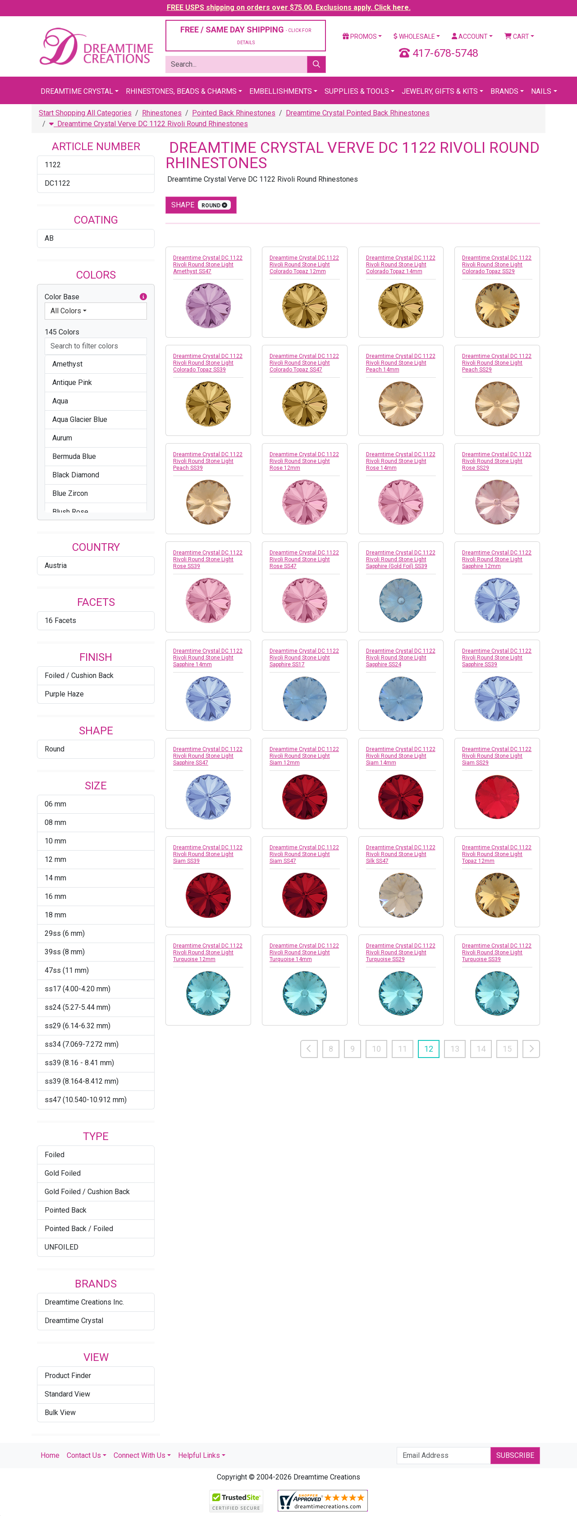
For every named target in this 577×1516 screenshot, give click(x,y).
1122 (53, 164)
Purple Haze (64, 694)
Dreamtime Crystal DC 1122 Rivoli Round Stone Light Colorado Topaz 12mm (304, 265)
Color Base (96, 297)
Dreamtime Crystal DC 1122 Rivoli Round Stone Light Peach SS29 (496, 363)
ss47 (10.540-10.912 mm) (86, 1099)
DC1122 (57, 183)
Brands (504, 91)
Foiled (54, 1154)
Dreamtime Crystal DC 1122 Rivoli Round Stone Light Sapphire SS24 (400, 658)
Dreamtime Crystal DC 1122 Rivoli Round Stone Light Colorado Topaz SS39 (208, 363)
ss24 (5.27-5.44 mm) (77, 1007)
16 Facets (60, 620)
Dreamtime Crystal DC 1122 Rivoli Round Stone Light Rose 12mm (304, 461)
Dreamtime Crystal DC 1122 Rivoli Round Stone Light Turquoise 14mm (304, 952)
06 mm (55, 804)
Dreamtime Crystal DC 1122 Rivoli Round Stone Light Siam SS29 (496, 756)
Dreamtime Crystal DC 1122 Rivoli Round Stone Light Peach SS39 (208, 461)
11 (402, 1048)
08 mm (55, 822)
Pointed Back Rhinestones (233, 113)
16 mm (55, 896)
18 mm (55, 915)
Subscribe (515, 1455)
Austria (56, 565)
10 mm (55, 841)
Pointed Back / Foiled (79, 1228)
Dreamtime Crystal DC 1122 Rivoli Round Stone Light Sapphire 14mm (208, 658)
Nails (541, 91)
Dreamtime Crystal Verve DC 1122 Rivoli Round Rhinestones (148, 123)
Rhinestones (162, 113)
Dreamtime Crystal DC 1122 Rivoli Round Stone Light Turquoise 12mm (208, 952)
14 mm (55, 878)
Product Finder (68, 1375)
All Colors (65, 311)
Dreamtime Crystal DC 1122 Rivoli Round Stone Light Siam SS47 (304, 854)
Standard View (67, 1394)
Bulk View (60, 1412)
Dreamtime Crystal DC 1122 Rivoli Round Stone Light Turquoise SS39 (496, 952)
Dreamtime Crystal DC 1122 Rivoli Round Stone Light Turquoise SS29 (400, 952)
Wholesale (414, 36)
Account (470, 36)
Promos (360, 36)
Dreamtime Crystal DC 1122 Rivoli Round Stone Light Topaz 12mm (496, 854)
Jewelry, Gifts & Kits (440, 91)
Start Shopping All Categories (85, 113)
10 (376, 1048)
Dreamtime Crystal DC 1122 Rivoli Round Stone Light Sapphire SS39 (496, 658)
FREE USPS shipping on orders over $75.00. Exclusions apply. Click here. (289, 7)
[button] (143, 297)
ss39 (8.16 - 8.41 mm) (79, 1062)
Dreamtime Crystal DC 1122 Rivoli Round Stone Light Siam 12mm (304, 756)
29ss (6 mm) (65, 933)
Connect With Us (139, 1455)
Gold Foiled (63, 1173)
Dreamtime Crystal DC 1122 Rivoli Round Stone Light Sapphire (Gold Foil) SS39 (400, 559)
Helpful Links (199, 1455)
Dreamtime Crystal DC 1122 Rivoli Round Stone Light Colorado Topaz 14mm (400, 265)
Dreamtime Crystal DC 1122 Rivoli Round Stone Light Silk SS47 (400, 854)
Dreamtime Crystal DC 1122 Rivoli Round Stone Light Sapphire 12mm (496, 559)
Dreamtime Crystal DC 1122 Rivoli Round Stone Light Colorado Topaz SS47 (304, 363)
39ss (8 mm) (65, 952)
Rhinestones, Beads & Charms (181, 91)
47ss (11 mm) (67, 970)
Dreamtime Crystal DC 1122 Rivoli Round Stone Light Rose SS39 (208, 559)
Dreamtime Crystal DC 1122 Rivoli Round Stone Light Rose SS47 (304, 559)
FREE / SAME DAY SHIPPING (245, 35)
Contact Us (84, 1455)
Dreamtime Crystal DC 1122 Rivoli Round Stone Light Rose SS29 (496, 461)
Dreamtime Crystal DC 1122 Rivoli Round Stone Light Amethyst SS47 (208, 265)
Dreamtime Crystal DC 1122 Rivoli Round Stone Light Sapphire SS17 (304, 658)
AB (49, 238)
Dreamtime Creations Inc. (84, 1302)
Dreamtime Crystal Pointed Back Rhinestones (358, 113)
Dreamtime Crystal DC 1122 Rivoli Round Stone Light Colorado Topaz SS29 (496, 265)
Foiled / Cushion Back (79, 675)
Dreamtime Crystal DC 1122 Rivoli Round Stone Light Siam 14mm (400, 756)
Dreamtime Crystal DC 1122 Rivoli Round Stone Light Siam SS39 (208, 854)
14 (480, 1048)
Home (50, 1455)
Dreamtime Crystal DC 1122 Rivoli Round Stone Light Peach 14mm (400, 363)
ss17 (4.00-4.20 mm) (77, 989)
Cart (516, 36)
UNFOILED (61, 1247)
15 (507, 1048)
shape (201, 205)
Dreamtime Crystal (77, 91)
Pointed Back (66, 1210)
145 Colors (62, 332)
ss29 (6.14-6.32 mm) (77, 1025)
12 (428, 1048)
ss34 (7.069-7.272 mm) (82, 1044)
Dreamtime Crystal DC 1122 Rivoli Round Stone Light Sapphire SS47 (208, 756)
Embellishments (280, 91)
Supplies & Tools (357, 91)
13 (454, 1048)
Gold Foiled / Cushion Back (87, 1191)
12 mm (55, 859)
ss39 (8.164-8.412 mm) (82, 1081)
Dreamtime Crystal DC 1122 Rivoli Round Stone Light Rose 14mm (400, 461)
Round (54, 749)
